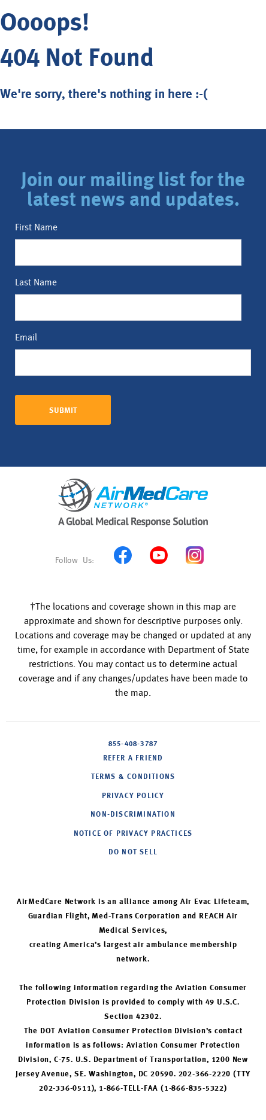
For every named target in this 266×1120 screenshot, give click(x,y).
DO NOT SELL (133, 852)
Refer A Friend (133, 758)
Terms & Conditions (133, 777)
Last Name (36, 282)
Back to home (46, 123)
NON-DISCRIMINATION (133, 814)
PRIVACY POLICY (133, 796)
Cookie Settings (133, 871)
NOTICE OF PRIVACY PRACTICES (133, 834)
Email (26, 337)
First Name (36, 227)
